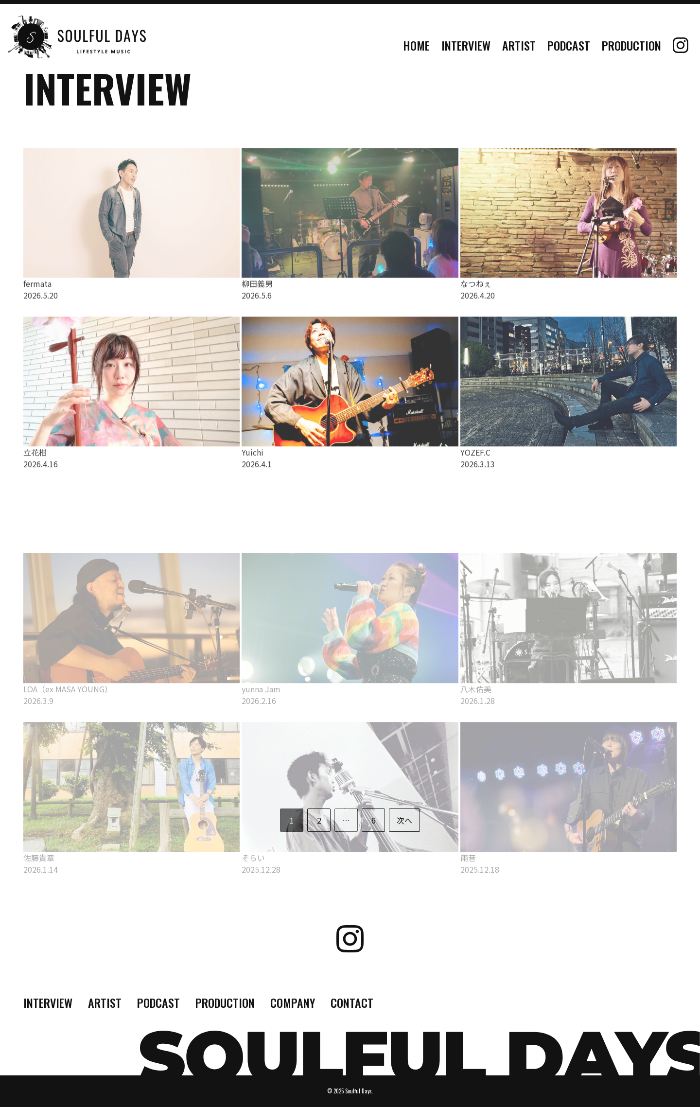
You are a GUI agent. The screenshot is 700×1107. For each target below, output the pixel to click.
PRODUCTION (631, 45)
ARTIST (519, 45)
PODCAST (568, 45)
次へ (404, 820)
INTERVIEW (465, 45)
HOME (416, 45)
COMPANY (292, 1002)
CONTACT (352, 1002)
